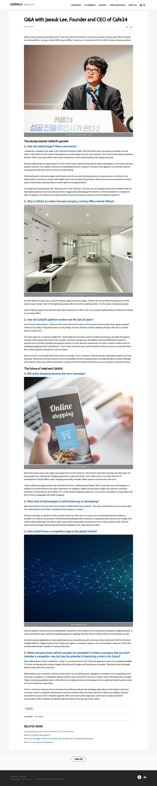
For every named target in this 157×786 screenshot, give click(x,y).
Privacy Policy (15, 779)
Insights (102, 5)
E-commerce (89, 5)
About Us (133, 5)
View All (78, 759)
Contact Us (14, 777)
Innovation (39, 716)
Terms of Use (27, 779)
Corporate (76, 5)
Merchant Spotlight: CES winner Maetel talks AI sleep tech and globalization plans (58, 738)
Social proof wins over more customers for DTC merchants (49, 731)
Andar (91, 310)
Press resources (117, 5)
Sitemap (23, 777)
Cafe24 (29, 708)
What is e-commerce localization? (38, 742)
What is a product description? (37, 735)
